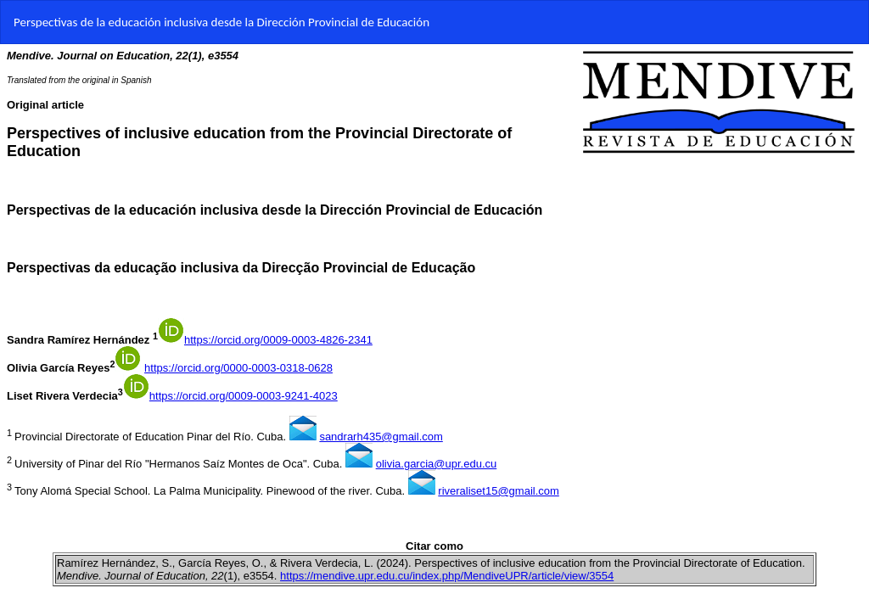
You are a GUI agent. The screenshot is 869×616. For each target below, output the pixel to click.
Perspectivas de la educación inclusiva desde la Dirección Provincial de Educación (221, 22)
